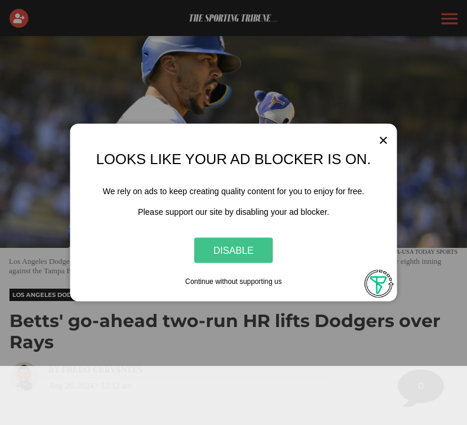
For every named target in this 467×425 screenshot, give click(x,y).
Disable (233, 249)
